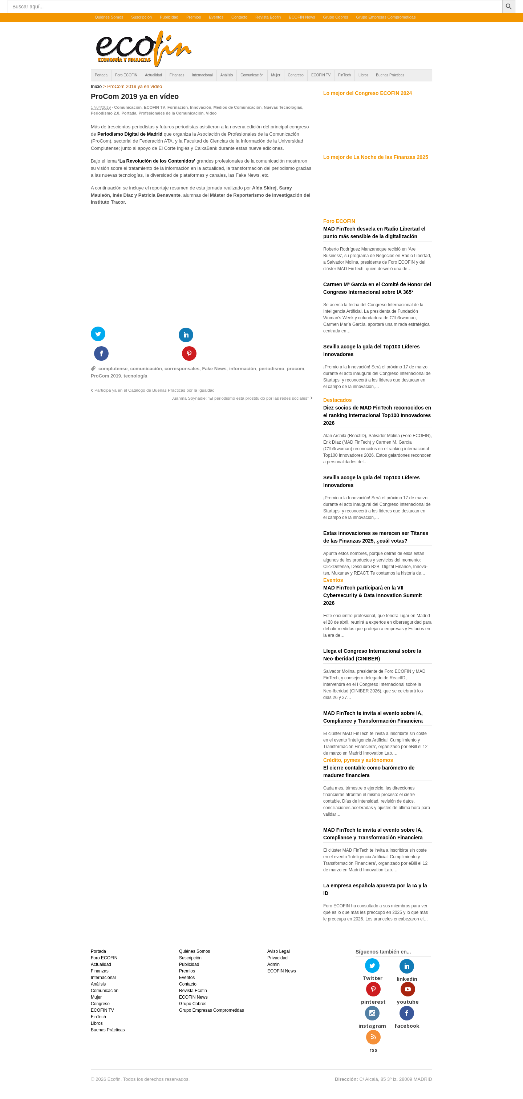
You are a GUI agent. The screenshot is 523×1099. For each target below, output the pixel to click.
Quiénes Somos (109, 17)
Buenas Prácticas (390, 75)
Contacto (239, 17)
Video (211, 113)
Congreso (296, 75)
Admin (273, 964)
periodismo (271, 350)
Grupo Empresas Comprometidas (386, 17)
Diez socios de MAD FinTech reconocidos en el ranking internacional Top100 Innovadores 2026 (377, 415)
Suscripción (141, 17)
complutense (112, 350)
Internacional (202, 75)
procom (295, 350)
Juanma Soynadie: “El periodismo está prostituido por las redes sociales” (239, 379)
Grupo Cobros (335, 17)
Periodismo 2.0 (105, 113)
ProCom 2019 (106, 357)
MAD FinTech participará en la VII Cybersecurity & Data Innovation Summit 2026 (372, 595)
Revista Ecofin (268, 17)
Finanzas (177, 75)
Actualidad (153, 75)
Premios (193, 17)
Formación (177, 107)
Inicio (96, 86)
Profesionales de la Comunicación (170, 113)
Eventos (216, 17)
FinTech (344, 75)
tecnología (135, 357)
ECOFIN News (302, 17)
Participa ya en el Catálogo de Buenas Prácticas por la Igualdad (154, 371)
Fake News (214, 350)
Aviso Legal (278, 951)
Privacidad (277, 957)
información (242, 350)
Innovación (200, 107)
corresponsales (182, 350)
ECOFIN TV (321, 75)
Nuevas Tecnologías (283, 107)
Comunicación (251, 75)
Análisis (226, 75)
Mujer (275, 75)
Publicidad (169, 17)
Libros (363, 75)
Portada (101, 75)
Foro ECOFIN (126, 75)
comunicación (146, 350)
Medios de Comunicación (238, 107)
